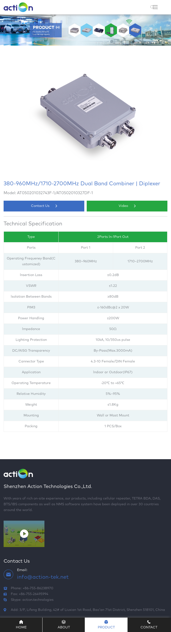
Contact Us (44, 206)
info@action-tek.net (43, 577)
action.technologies (38, 600)
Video (127, 206)
